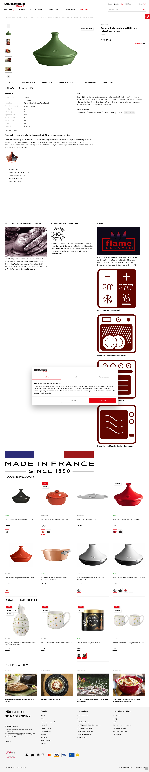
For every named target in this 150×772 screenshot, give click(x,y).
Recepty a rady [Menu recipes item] (54, 10)
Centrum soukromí (82, 716)
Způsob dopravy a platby (84, 734)
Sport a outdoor (46, 740)
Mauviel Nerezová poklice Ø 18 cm (86, 519)
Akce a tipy (83, 10)
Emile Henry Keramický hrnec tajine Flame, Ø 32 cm (127, 519)
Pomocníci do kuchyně (48, 722)
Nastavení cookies (140, 767)
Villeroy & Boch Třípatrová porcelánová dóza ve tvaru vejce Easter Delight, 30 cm (20, 643)
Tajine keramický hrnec (55, 17)
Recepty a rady (109, 82)
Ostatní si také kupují (88, 82)
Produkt (11, 82)
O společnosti (117, 716)
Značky (22, 10)
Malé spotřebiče (46, 728)
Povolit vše (102, 400)
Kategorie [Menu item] (9, 10)
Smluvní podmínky (28, 735)
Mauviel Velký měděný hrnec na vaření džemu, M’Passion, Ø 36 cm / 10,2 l (54, 578)
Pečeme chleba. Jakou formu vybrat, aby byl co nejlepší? (19, 700)
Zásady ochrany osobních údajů (13, 735)
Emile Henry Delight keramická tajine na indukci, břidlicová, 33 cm (90, 578)
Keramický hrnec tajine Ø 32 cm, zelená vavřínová (78, 17)
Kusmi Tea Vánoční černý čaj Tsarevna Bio (89, 643)
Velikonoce (70, 10)
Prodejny (115, 719)
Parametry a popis (28, 82)
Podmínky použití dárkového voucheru (89, 725)
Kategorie (26, 17)
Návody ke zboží (82, 737)
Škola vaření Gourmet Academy (122, 725)
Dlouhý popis (47, 82)
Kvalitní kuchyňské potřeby (13, 17)
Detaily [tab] (75, 377)
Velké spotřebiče (46, 731)
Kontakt (79, 719)
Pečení (43, 719)
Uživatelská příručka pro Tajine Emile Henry (38, 103)
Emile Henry (81, 112)
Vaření (32, 17)
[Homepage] (14, 5)
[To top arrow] (146, 768)
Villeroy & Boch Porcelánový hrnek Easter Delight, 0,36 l (56, 643)
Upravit (74, 400)
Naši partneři (117, 734)
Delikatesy (44, 737)
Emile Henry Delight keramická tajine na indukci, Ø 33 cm (129, 577)
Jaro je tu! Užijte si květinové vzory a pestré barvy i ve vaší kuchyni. (92, 700)
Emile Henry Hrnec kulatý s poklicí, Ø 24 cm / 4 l (54, 519)
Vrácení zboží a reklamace (85, 731)
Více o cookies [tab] (104, 377)
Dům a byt (44, 734)
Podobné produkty (66, 82)
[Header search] (143, 10)
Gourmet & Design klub (120, 731)
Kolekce (43, 743)
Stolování (44, 725)
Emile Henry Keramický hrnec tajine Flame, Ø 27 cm (19, 519)
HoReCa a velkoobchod (120, 728)
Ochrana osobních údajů (84, 728)
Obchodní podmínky (83, 722)
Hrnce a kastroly (41, 17)
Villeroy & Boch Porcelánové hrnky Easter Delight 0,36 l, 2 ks (128, 643)
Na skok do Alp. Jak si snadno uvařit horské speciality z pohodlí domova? (126, 700)
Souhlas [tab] (46, 377)
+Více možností (129, 112)
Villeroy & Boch (36, 10)
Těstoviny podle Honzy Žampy (50, 699)
